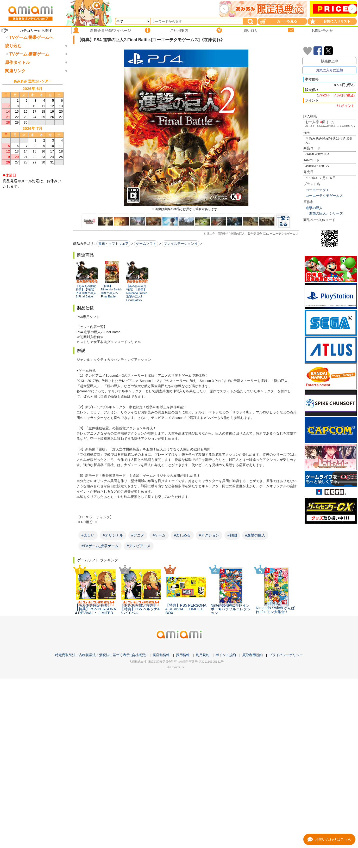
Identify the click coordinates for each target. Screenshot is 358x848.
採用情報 (183, 655)
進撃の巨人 (314, 208)
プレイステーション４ (181, 244)
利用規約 (202, 655)
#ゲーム (159, 535)
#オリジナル (113, 535)
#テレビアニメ (139, 546)
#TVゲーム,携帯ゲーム (99, 546)
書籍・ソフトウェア (113, 244)
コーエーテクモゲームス (324, 196)
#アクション (209, 535)
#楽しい (88, 535)
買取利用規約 (252, 655)
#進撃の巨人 (255, 535)
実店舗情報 (161, 655)
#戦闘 (232, 535)
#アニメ (138, 535)
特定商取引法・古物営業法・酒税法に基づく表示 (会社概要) (100, 655)
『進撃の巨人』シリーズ (324, 213)
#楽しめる (182, 535)
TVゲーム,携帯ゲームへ (31, 37)
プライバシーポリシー (286, 655)
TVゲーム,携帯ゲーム (29, 76)
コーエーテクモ (317, 190)
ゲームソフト (146, 244)
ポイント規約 (226, 655)
